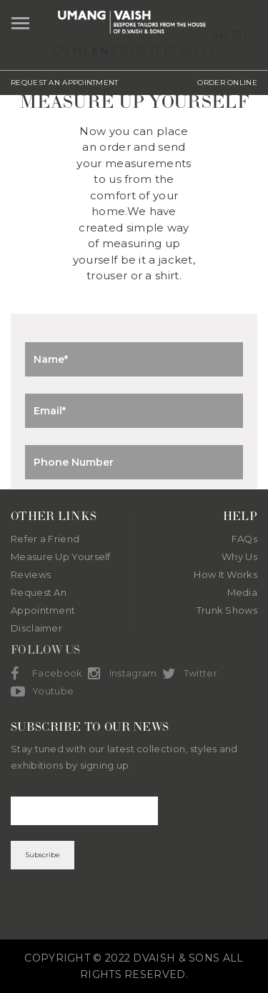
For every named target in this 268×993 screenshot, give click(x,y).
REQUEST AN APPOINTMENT (65, 82)
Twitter (189, 674)
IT (155, 50)
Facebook (46, 674)
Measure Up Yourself (61, 556)
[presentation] (134, 904)
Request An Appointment (43, 601)
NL (81, 50)
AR (220, 34)
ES (209, 50)
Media (242, 592)
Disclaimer (36, 628)
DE (138, 50)
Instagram (122, 674)
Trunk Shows (227, 610)
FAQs (244, 538)
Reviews (31, 574)
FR (119, 50)
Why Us (239, 556)
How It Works (225, 574)
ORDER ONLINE (227, 82)
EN (100, 50)
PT (171, 50)
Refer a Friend (45, 538)
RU (190, 50)
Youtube (42, 691)
